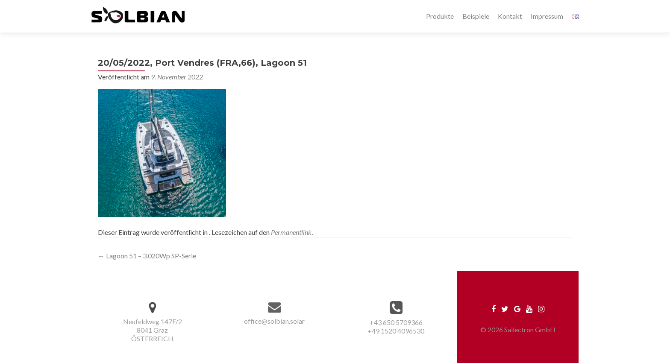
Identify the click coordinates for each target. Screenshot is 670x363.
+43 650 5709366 (396, 322)
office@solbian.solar (274, 321)
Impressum (547, 16)
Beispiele (475, 16)
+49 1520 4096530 (395, 331)
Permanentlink (291, 232)
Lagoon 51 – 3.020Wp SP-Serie (147, 256)
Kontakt (510, 16)
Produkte (440, 16)
